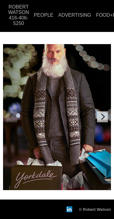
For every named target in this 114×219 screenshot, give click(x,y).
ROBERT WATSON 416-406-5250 (18, 15)
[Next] (102, 116)
